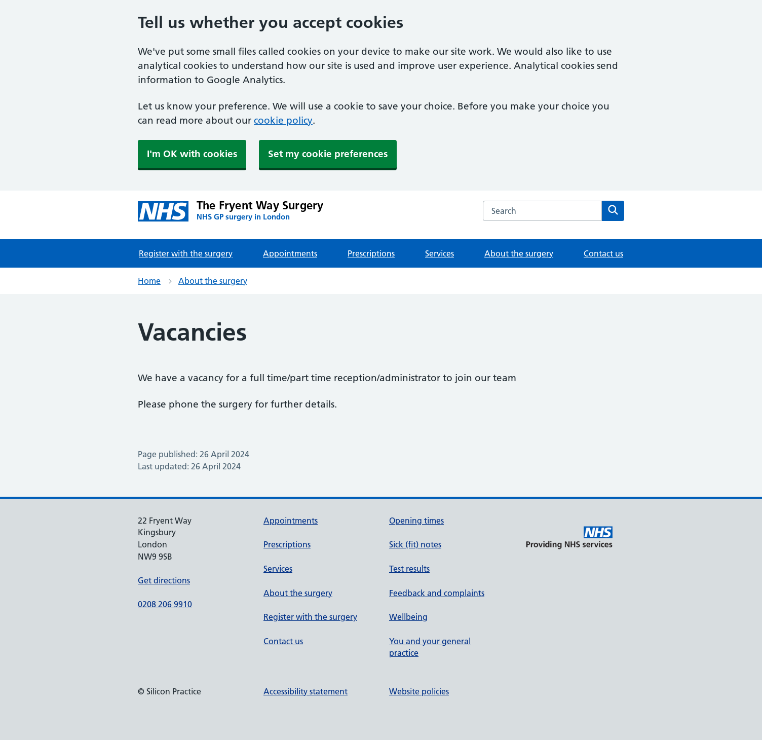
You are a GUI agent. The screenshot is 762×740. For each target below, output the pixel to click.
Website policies (419, 691)
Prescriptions (371, 253)
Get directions (164, 580)
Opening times (416, 520)
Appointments (290, 253)
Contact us (603, 253)
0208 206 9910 (165, 604)
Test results (409, 569)
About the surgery (518, 253)
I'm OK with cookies (192, 154)
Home (149, 281)
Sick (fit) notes (415, 544)
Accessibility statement (305, 691)
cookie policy (283, 120)
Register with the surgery (186, 253)
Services (439, 253)
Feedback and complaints (436, 593)
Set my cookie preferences (328, 154)
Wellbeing (408, 617)
